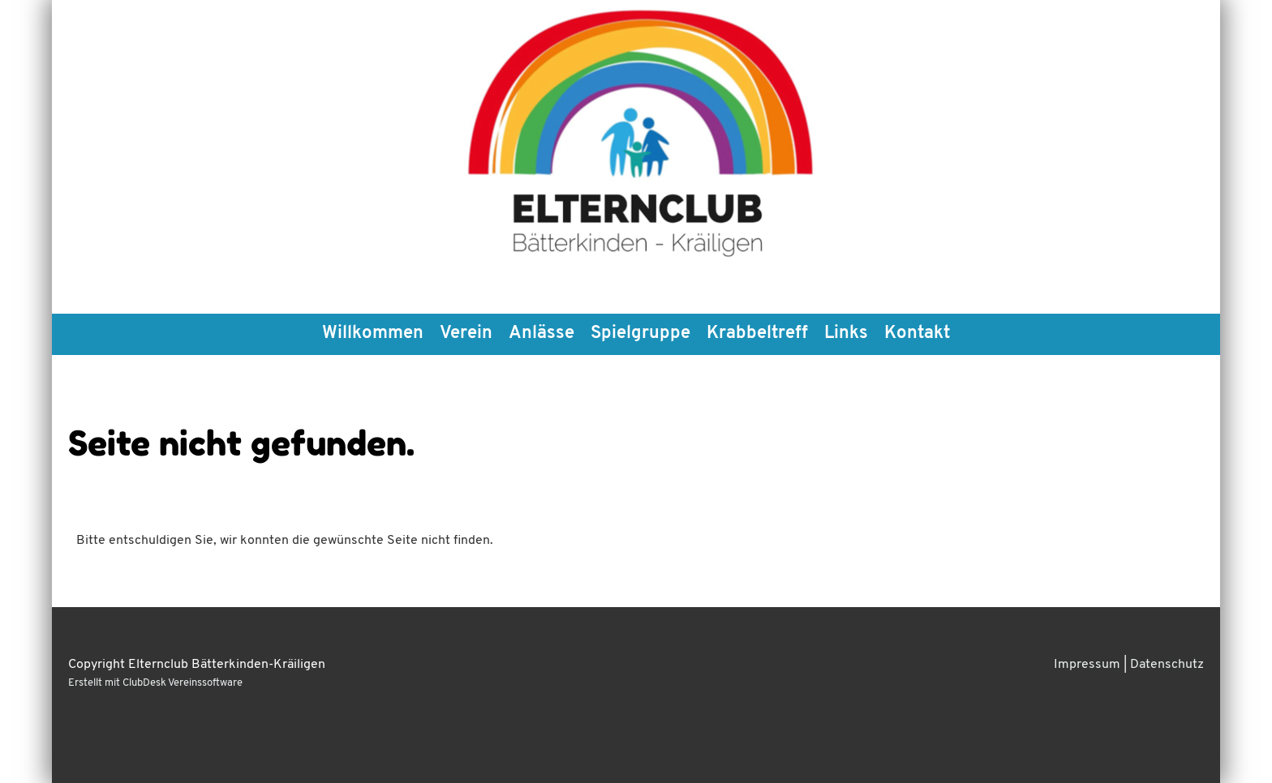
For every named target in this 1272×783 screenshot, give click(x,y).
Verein (466, 333)
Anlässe (541, 333)
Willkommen (372, 333)
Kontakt (917, 333)
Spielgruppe (640, 333)
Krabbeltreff (757, 333)
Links (846, 333)
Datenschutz (1167, 664)
